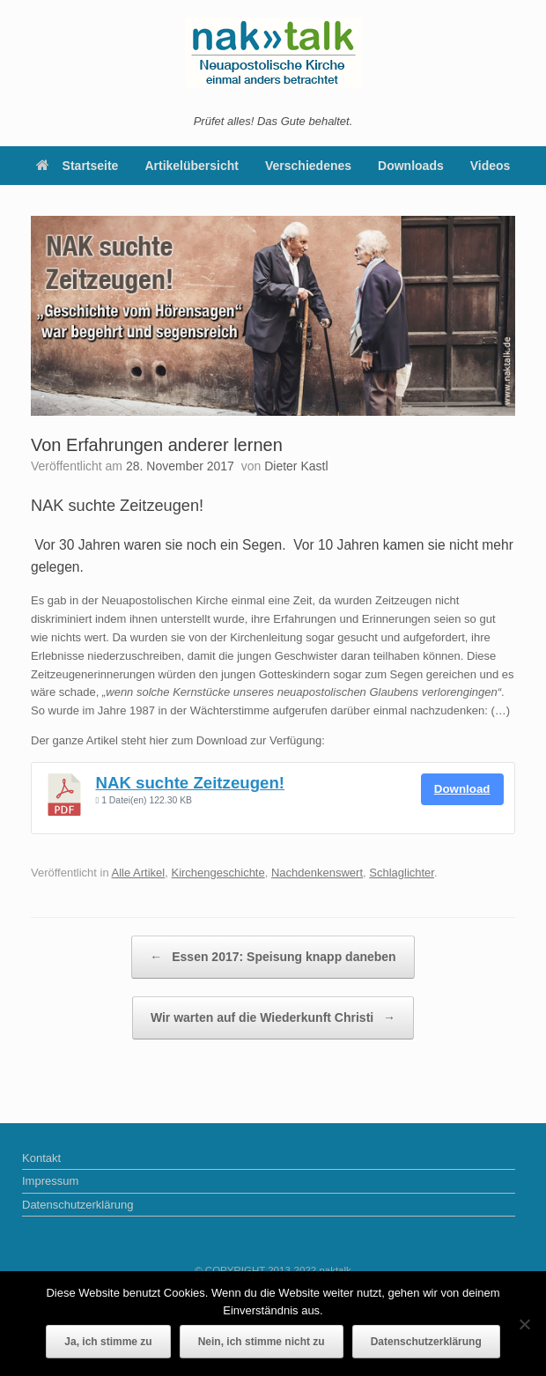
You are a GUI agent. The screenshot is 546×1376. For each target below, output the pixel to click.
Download (462, 788)
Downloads (411, 166)
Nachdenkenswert (317, 872)
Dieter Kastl (296, 466)
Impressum (50, 1180)
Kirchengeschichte (217, 872)
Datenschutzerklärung (77, 1204)
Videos (490, 166)
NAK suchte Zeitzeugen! (190, 782)
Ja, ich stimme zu (107, 1341)
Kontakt (41, 1158)
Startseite (77, 166)
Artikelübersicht (191, 166)
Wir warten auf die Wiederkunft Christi (273, 1018)
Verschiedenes (308, 166)
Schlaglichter (401, 872)
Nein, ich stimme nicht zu (261, 1341)
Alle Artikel (139, 872)
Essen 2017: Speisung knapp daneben (272, 957)
